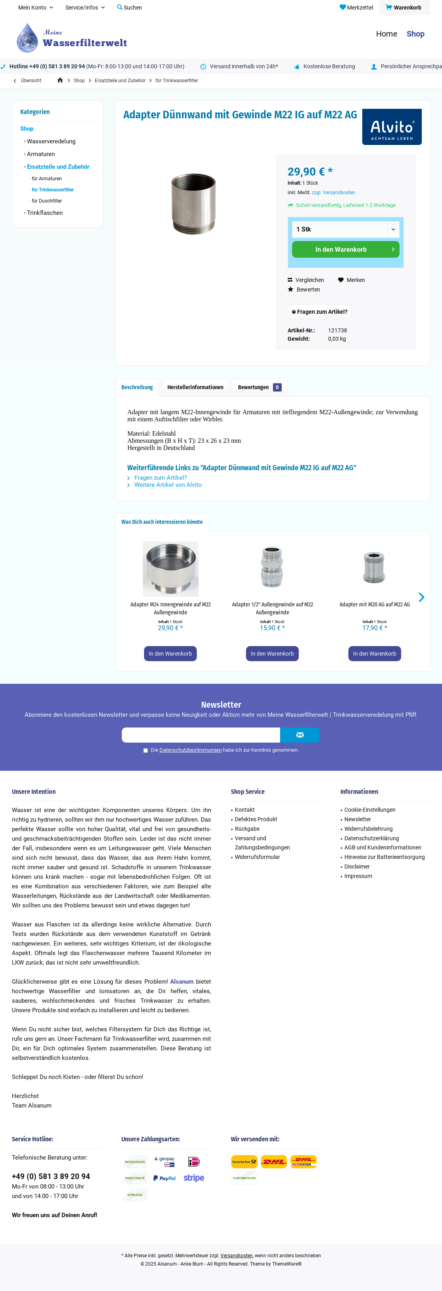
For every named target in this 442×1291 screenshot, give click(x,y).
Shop (26, 128)
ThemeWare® (287, 1264)
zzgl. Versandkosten (333, 192)
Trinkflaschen (44, 212)
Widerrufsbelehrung (368, 829)
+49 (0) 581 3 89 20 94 (51, 1176)
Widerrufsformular (257, 857)
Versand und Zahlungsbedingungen (262, 843)
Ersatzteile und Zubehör (57, 166)
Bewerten (304, 289)
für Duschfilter (46, 201)
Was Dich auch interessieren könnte (162, 522)
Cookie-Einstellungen (370, 810)
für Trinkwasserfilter (52, 190)
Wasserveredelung (50, 141)
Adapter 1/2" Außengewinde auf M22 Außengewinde (272, 608)
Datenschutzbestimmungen (191, 750)
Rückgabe (247, 829)
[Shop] (415, 34)
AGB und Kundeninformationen (382, 847)
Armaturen (40, 154)
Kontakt (245, 810)
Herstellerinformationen (195, 387)
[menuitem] (404, 7)
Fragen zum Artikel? (320, 312)
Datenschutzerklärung (371, 838)
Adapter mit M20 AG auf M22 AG (375, 604)
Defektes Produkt (256, 819)
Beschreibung (137, 387)
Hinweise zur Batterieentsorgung (384, 857)
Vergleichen (306, 280)
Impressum (358, 876)
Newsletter (357, 819)
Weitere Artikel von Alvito (164, 484)
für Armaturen (46, 178)
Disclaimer (357, 866)
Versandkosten (237, 1255)
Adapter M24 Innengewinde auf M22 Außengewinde (171, 608)
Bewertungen (260, 387)
